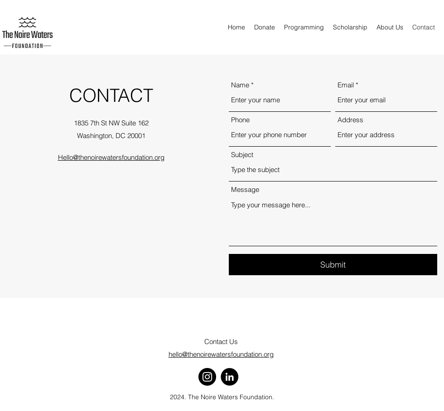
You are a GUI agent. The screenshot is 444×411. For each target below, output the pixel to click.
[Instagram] (207, 377)
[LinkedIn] (229, 377)
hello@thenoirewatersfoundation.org (221, 354)
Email (346, 84)
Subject (242, 154)
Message (245, 189)
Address (350, 119)
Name (240, 84)
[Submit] (333, 264)
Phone (240, 119)
